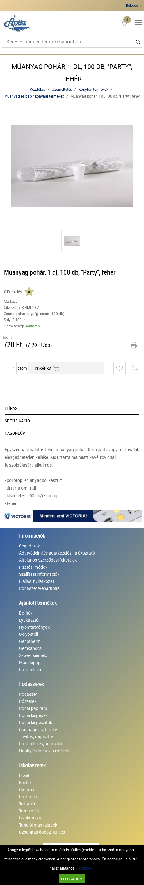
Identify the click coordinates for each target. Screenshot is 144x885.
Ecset (24, 775)
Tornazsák (29, 811)
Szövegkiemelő (33, 655)
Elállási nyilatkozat (36, 581)
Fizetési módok (33, 567)
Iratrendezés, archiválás (41, 744)
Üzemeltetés (62, 89)
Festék (25, 782)
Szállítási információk (39, 574)
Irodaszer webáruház (39, 588)
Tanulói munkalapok (38, 825)
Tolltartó (27, 804)
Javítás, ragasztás (36, 736)
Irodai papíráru (33, 708)
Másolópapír (31, 662)
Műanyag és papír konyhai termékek (34, 96)
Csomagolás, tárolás (38, 729)
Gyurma (26, 789)
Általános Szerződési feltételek (48, 560)
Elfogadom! (72, 878)
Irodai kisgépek (33, 715)
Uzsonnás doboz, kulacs (42, 832)
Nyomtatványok (34, 627)
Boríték (25, 613)
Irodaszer (28, 694)
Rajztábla (28, 796)
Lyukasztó (29, 620)
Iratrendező (30, 669)
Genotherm (29, 641)
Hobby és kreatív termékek (44, 751)
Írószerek (27, 701)
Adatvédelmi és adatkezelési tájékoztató (57, 553)
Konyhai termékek (93, 89)
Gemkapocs (30, 648)
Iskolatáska (30, 818)
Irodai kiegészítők (35, 722)
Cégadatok (29, 546)
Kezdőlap (37, 89)
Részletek (84, 868)
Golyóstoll (28, 634)
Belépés (132, 5)
